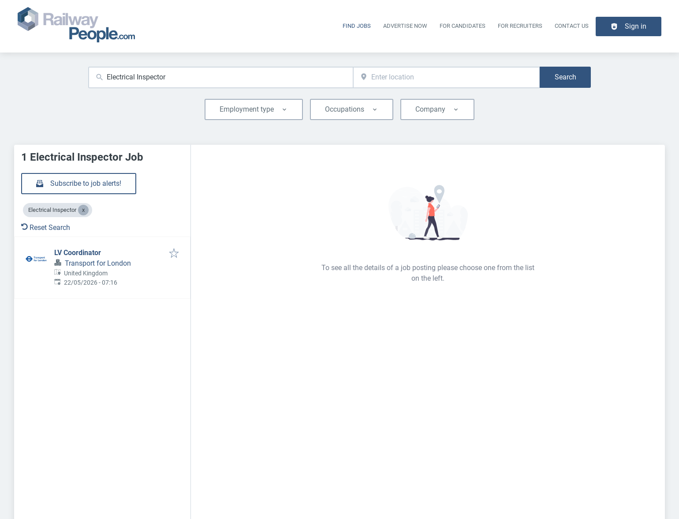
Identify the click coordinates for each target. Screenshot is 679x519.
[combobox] (220, 77)
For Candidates (462, 26)
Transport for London (98, 263)
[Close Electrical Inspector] (83, 210)
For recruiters (520, 26)
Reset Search (45, 227)
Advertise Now (405, 26)
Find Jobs (357, 26)
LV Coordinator (77, 252)
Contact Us (572, 26)
